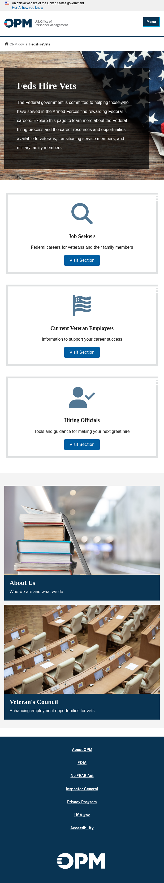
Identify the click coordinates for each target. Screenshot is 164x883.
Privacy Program (82, 802)
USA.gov (82, 815)
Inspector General (82, 789)
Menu (151, 22)
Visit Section (82, 260)
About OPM (82, 749)
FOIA (82, 762)
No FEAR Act (82, 775)
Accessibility (82, 828)
